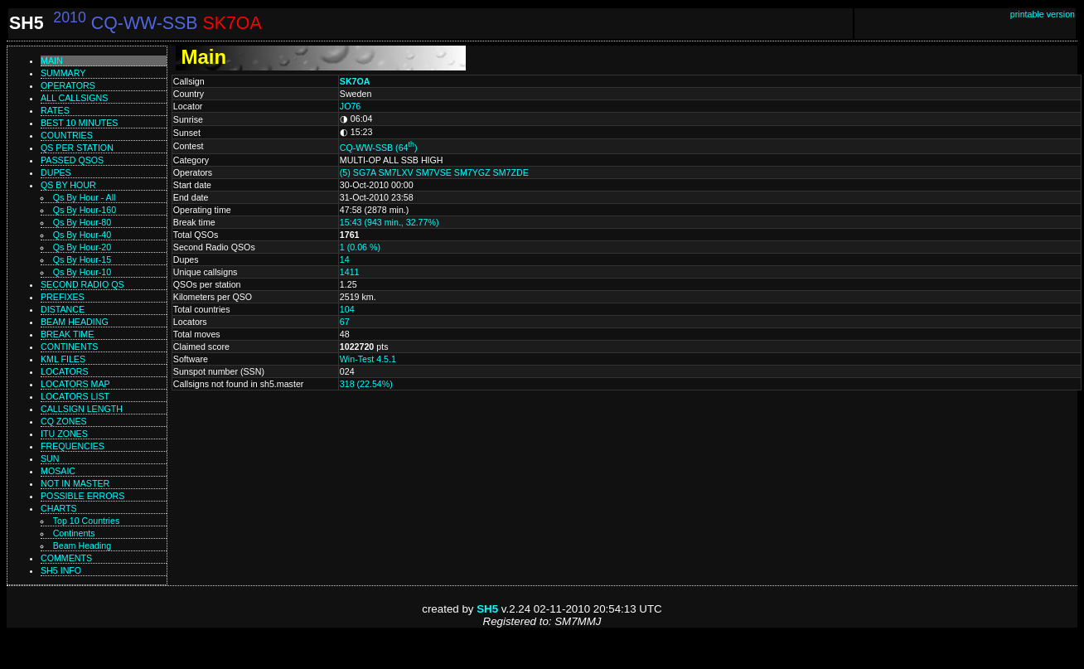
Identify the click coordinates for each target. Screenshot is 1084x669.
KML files (63, 359)
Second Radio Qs (82, 284)
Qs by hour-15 (82, 259)
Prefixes (63, 297)
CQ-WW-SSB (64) (379, 148)
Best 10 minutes (79, 123)
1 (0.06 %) (360, 247)
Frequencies (72, 446)
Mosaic (58, 471)
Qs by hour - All (84, 197)
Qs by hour (68, 185)
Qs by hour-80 (82, 222)
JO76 (350, 106)
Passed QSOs (72, 160)
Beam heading (75, 322)
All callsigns (74, 98)
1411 (350, 272)
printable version (1042, 14)
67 (345, 322)
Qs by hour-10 (82, 272)
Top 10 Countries (86, 521)
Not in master (75, 483)
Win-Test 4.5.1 (368, 359)
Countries (67, 135)
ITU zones (64, 434)
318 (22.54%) (366, 384)
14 (345, 259)
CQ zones (64, 421)
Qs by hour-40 (82, 235)
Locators (65, 371)
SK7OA (355, 81)
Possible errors (82, 496)
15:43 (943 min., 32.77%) (389, 222)
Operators (68, 85)
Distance (63, 309)
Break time (67, 334)
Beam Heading (82, 545)
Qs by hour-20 (82, 247)
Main (52, 60)
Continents (69, 346)
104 (347, 309)
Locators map (75, 384)
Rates (55, 110)
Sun (50, 458)
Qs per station (77, 148)
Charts (59, 508)
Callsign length (82, 409)
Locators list (75, 396)
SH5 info (61, 570)
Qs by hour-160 (84, 210)
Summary (63, 73)
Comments (66, 558)
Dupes (56, 172)
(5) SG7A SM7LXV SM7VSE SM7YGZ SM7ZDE (434, 172)
